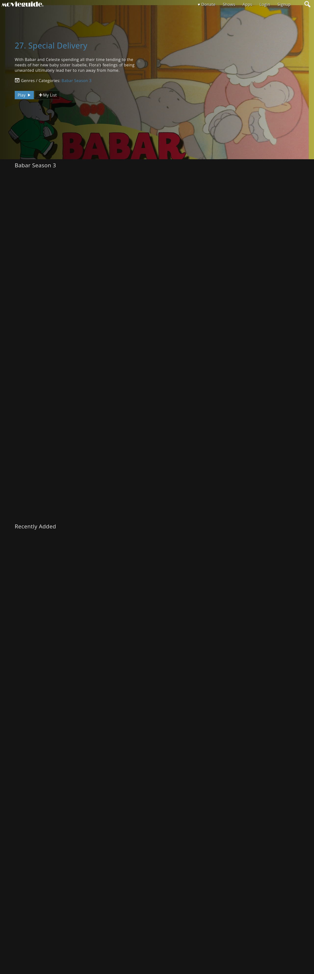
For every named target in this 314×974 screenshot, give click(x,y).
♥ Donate (206, 4)
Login (265, 4)
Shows (229, 4)
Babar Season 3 (77, 80)
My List (47, 95)
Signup (284, 4)
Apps (247, 4)
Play (25, 95)
